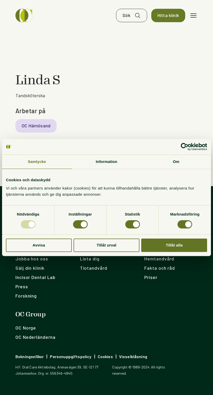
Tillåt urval (107, 245)
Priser (150, 277)
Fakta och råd (159, 268)
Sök (126, 15)
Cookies (105, 356)
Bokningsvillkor (29, 356)
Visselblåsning (133, 356)
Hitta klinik (168, 15)
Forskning (26, 296)
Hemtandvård (159, 258)
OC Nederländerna (35, 337)
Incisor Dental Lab (35, 277)
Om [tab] (176, 161)
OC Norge (25, 328)
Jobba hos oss (31, 258)
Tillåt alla (174, 245)
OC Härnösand (36, 126)
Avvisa (38, 245)
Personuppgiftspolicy (70, 356)
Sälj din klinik (30, 268)
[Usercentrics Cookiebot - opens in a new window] (184, 147)
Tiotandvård (93, 268)
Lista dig (90, 258)
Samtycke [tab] (37, 161)
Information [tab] (106, 161)
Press (21, 286)
